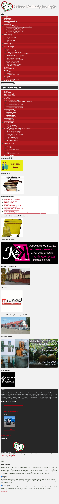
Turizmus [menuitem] (8, 71)
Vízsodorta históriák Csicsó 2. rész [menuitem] (15, 30)
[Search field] (7, 83)
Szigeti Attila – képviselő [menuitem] (12, 61)
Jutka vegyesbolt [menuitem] (10, 40)
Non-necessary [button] (4, 484)
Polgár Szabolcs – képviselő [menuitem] (13, 62)
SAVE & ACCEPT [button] (4, 491)
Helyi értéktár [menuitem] (10, 73)
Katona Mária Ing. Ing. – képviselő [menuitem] (14, 59)
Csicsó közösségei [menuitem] (8, 47)
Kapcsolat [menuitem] (6, 76)
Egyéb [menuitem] (8, 22)
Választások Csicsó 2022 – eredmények (13, 208)
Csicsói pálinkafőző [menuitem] (11, 36)
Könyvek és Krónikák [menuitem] (9, 68)
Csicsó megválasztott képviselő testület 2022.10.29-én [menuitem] (17, 53)
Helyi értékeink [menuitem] (7, 43)
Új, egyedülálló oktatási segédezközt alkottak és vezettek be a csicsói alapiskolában (25, 213)
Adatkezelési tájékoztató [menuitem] (12, 79)
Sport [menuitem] (7, 49)
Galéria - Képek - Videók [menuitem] (9, 21)
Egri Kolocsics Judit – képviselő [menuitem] (14, 64)
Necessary (4, 476)
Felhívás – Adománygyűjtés (10, 207)
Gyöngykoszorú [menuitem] (10, 45)
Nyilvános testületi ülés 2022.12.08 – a (13, 205)
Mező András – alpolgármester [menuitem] (14, 56)
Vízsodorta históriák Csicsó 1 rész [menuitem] (14, 28)
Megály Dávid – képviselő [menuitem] (12, 65)
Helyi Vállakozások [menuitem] (8, 34)
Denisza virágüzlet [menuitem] (11, 37)
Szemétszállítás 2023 (9, 202)
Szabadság (6, 204)
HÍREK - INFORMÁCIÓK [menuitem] (9, 80)
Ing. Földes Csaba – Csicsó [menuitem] (12, 74)
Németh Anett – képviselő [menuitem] (13, 58)
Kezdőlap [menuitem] (6, 16)
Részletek (4, 455)
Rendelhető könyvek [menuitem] (9, 46)
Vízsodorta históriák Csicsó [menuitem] (10, 25)
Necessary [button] (3, 475)
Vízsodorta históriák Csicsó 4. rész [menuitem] (15, 33)
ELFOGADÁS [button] (12, 455)
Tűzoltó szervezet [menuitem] (11, 50)
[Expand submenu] (16, 21)
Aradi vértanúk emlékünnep (10, 211)
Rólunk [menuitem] (8, 77)
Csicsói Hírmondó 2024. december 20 (13, 199)
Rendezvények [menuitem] (7, 24)
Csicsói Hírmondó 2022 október (11, 210)
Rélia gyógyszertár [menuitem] (11, 42)
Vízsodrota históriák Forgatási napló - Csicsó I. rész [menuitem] (19, 27)
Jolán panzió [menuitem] (9, 39)
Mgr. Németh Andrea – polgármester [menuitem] (15, 55)
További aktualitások (6, 435)
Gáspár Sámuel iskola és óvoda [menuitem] (14, 52)
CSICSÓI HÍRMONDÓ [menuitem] (9, 19)
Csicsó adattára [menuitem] (7, 18)
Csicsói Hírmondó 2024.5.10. (10, 201)
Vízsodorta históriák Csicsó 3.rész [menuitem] (14, 31)
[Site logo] (30, 12)
